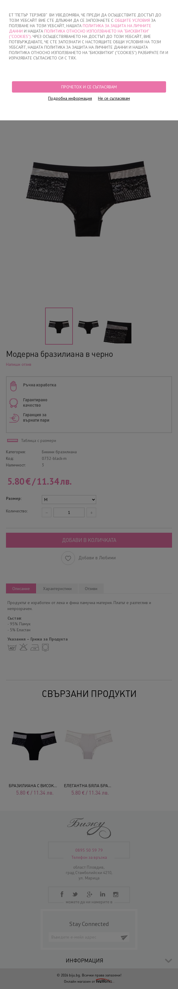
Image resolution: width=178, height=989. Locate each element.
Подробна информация (70, 98)
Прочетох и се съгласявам (89, 87)
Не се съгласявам (114, 98)
